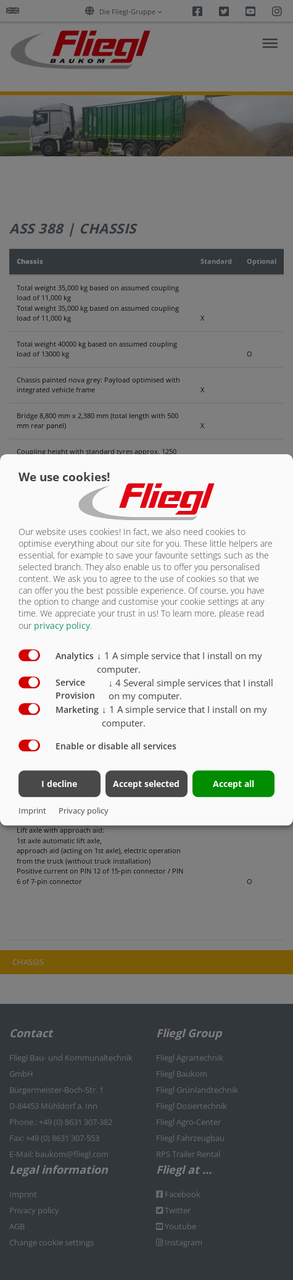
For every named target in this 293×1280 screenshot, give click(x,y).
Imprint (32, 811)
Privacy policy (84, 811)
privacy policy (62, 626)
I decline (59, 784)
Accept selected (146, 784)
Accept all (233, 784)
